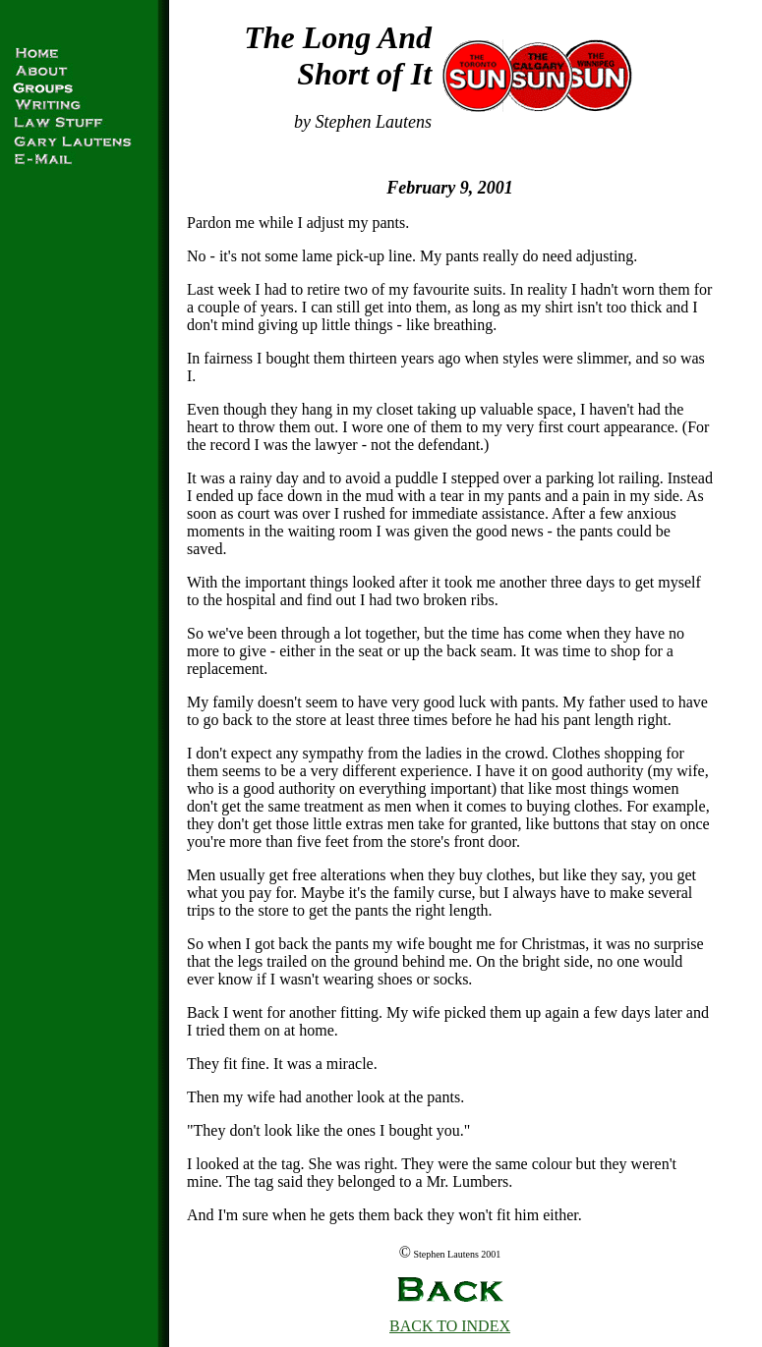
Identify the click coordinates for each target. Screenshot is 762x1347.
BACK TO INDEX (449, 1326)
